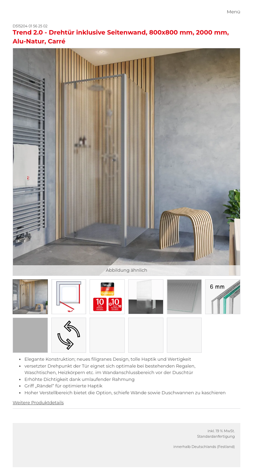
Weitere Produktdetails (38, 402)
